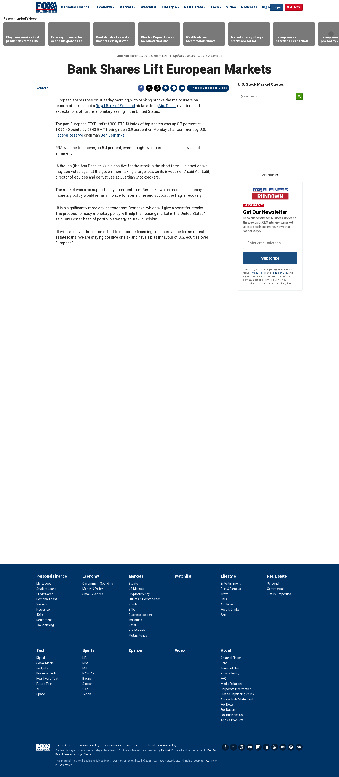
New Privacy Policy (88, 745)
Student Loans (46, 588)
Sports (88, 650)
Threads (157, 88)
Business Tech (46, 673)
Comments (165, 88)
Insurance (43, 609)
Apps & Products (232, 720)
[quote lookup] (267, 96)
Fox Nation (228, 709)
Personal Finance (75, 7)
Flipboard (258, 747)
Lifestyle (169, 7)
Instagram (241, 747)
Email (182, 88)
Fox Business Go (232, 715)
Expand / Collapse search (266, 7)
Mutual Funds (138, 635)
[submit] (299, 96)
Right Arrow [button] (331, 34)
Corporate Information (236, 689)
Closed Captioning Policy (237, 694)
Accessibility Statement (237, 699)
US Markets (136, 588)
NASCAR (88, 673)
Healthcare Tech (47, 678)
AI (37, 689)
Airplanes (227, 604)
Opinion (135, 650)
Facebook (141, 88)
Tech (215, 7)
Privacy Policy (258, 273)
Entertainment (231, 583)
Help (138, 745)
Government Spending (97, 583)
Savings (41, 604)
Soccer (87, 683)
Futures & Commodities (145, 599)
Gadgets (42, 668)
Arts (224, 614)
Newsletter (282, 747)
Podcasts (249, 7)
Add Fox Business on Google (210, 88)
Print (173, 88)
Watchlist (149, 7)
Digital (40, 658)
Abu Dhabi (167, 105)
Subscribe (270, 258)
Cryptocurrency (139, 594)
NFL (84, 658)
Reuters (42, 88)
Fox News (227, 704)
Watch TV (293, 7)
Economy (104, 7)
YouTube (249, 747)
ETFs (132, 609)
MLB (85, 668)
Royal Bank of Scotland (115, 105)
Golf (85, 689)
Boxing (87, 678)
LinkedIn (266, 747)
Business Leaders (141, 614)
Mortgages (43, 583)
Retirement (44, 620)
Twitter (149, 88)
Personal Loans (46, 599)
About (226, 650)
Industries (135, 620)
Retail (132, 625)
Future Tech (44, 683)
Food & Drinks (230, 609)
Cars (224, 599)
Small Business (92, 594)
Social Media (45, 663)
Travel (225, 594)
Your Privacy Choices (117, 745)
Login (277, 7)
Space (40, 694)
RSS (274, 747)
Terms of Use (279, 273)
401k (39, 614)
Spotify (291, 747)
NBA (85, 663)
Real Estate (193, 7)
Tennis (86, 694)
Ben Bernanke (113, 135)
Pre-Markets (137, 630)
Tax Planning (45, 625)
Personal (273, 583)
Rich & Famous (231, 588)
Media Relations (232, 683)
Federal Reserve (69, 135)
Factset (165, 750)
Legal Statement (86, 754)
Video (231, 7)
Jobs (224, 663)
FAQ (223, 678)
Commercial (275, 588)
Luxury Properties (279, 594)
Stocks (133, 583)
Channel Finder (231, 658)
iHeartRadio (299, 747)
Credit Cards (44, 594)
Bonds (133, 604)
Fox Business (46, 7)
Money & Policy (92, 588)
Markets (126, 7)
